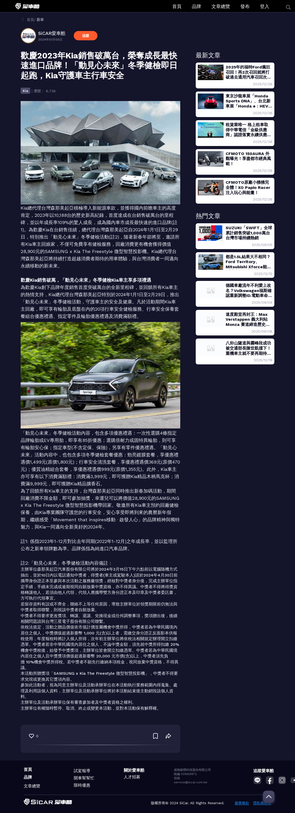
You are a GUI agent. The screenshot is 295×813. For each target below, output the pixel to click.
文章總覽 (220, 6)
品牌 (196, 6)
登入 (264, 6)
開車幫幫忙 (84, 778)
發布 (245, 6)
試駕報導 (82, 770)
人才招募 (132, 776)
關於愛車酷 (134, 770)
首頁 (177, 6)
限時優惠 (82, 785)
